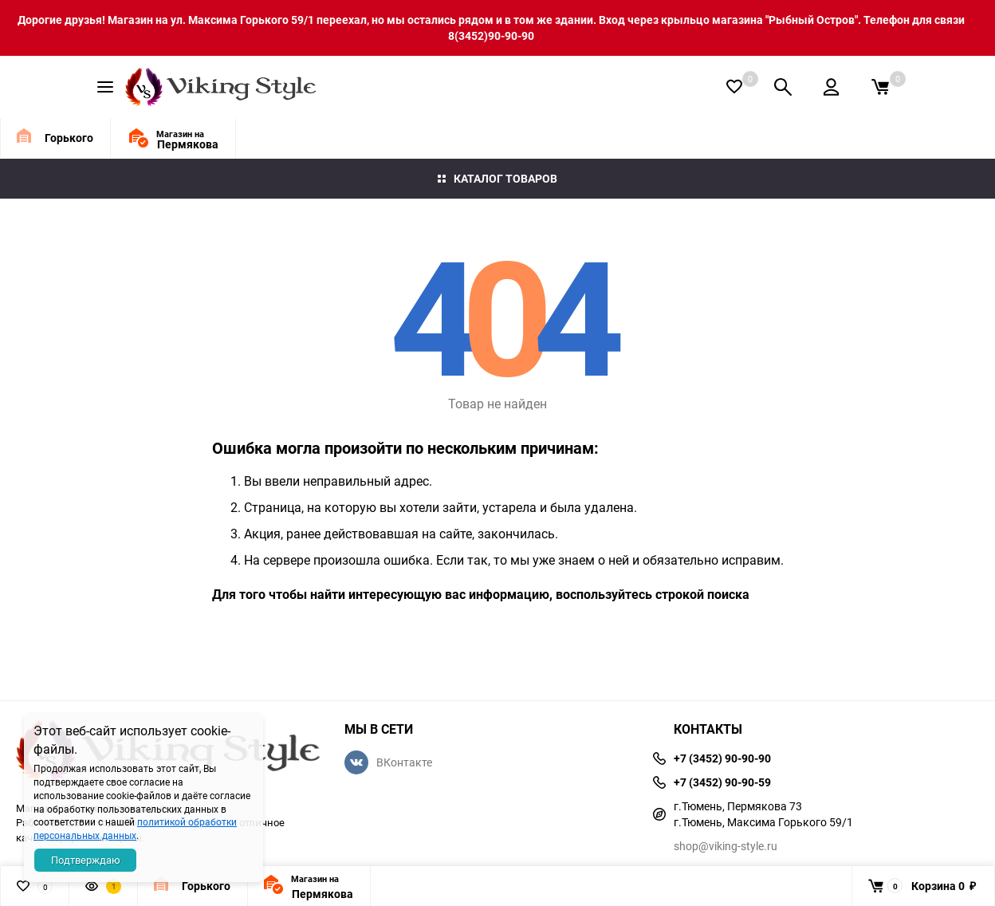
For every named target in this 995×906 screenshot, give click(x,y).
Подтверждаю (85, 860)
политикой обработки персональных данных (135, 828)
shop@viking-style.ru (725, 845)
